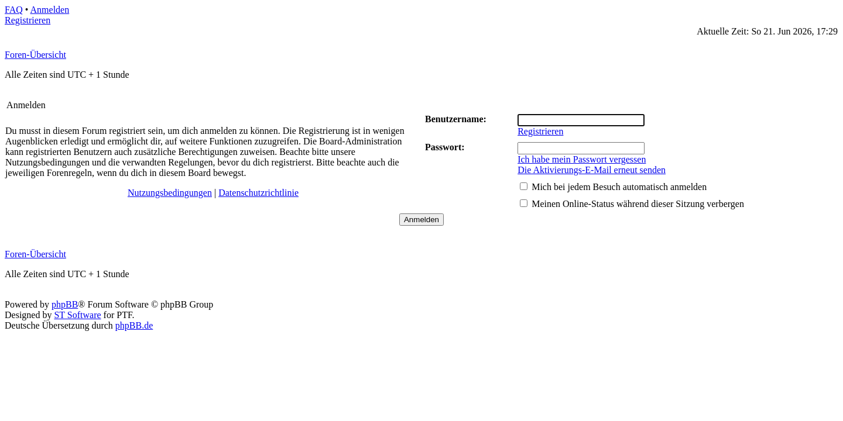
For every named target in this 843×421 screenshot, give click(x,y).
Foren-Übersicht (35, 55)
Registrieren (27, 20)
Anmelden (50, 10)
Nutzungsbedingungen (170, 193)
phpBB (65, 304)
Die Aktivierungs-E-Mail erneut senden (592, 170)
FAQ (14, 10)
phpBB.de (134, 325)
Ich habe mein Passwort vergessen (582, 159)
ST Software (77, 315)
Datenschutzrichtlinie (258, 193)
